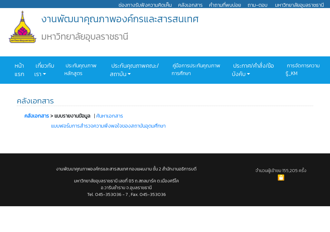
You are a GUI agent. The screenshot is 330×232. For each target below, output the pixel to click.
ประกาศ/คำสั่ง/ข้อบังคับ (253, 70)
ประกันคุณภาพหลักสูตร (80, 69)
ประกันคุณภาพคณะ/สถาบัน (134, 70)
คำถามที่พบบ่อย (225, 5)
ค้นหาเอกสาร (109, 116)
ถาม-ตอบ (257, 5)
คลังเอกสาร (190, 5)
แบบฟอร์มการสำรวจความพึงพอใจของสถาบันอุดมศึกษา (108, 126)
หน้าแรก (19, 70)
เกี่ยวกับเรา (44, 70)
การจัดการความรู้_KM (303, 69)
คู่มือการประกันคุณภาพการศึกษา (195, 69)
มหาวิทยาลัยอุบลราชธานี (299, 5)
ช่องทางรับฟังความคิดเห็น (145, 5)
